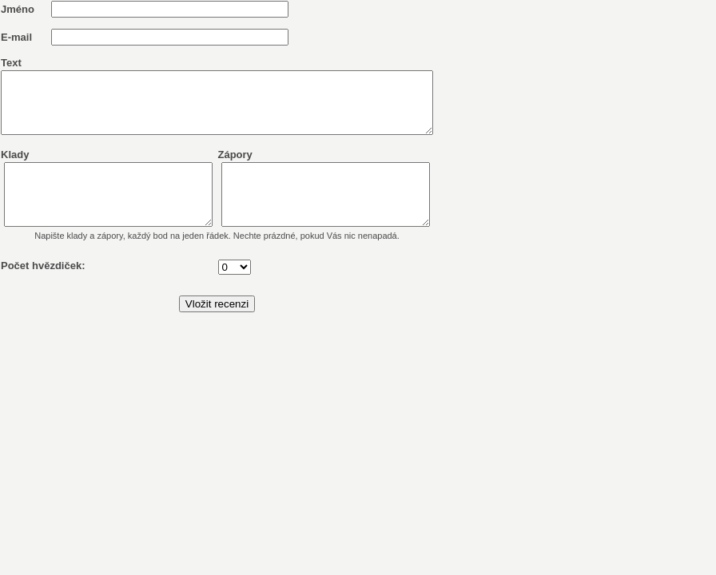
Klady (15, 166)
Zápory (261, 166)
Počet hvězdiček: (43, 289)
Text (11, 63)
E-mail (16, 37)
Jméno (17, 9)
